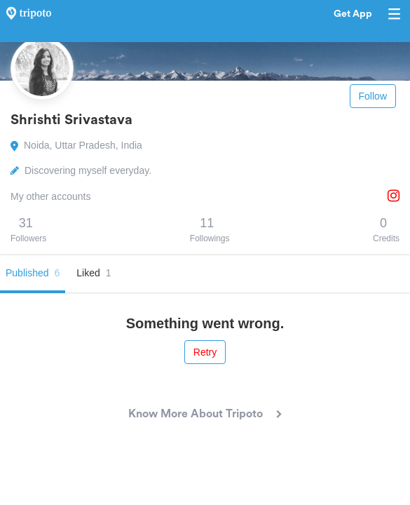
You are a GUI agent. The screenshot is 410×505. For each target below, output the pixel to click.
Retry (205, 352)
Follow (373, 96)
